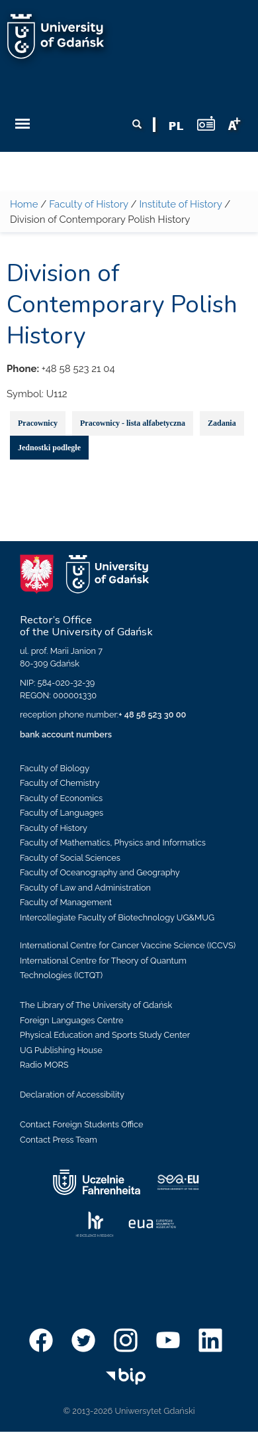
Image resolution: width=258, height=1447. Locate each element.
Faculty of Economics (61, 798)
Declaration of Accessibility (72, 1095)
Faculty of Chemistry (59, 783)
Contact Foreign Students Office (82, 1124)
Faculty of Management (66, 902)
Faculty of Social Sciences (70, 858)
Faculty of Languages (61, 813)
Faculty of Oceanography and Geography (100, 872)
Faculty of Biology (54, 768)
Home (24, 204)
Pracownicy (38, 423)
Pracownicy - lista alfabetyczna (132, 423)
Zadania (222, 423)
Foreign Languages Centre (71, 1020)
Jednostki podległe (49, 447)
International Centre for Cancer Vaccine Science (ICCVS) (128, 945)
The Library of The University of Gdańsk (96, 1005)
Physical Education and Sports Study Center (105, 1035)
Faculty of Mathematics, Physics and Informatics (113, 843)
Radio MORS (44, 1065)
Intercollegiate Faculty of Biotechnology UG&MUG (117, 917)
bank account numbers (66, 734)
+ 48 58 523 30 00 (152, 715)
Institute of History (180, 204)
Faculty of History (88, 204)
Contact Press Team (58, 1140)
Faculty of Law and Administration (85, 888)
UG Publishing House (61, 1050)
